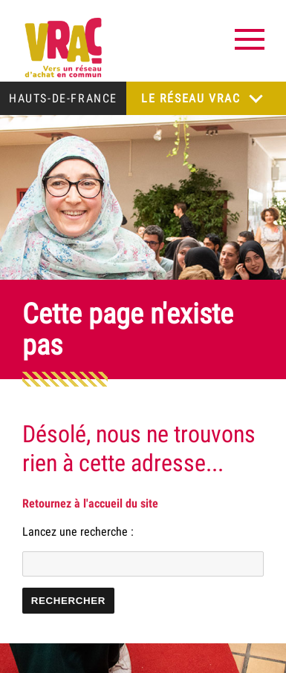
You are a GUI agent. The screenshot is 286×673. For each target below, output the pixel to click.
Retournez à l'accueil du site (90, 503)
